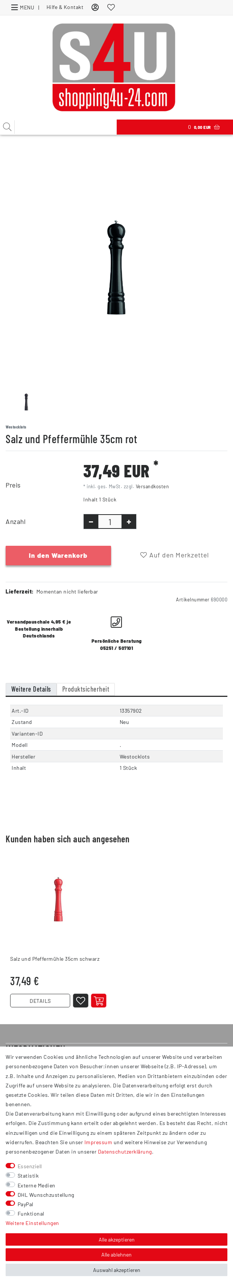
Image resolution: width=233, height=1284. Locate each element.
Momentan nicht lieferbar (67, 591)
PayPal (25, 1204)
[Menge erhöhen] (129, 521)
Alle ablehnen (116, 1254)
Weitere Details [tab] (31, 689)
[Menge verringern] (91, 521)
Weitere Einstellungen (32, 1223)
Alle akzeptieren (117, 1239)
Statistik (28, 1175)
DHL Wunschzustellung (46, 1195)
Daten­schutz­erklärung (125, 1151)
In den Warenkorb (58, 555)
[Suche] (7, 127)
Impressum (98, 1142)
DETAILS (40, 1001)
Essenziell (30, 1166)
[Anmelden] (95, 7)
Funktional (31, 1213)
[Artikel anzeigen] (98, 1000)
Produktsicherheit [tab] (86, 689)
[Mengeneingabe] (110, 521)
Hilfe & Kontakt (65, 7)
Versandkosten (152, 486)
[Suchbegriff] (58, 127)
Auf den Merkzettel (174, 555)
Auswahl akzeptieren (116, 1270)
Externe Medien (37, 1185)
